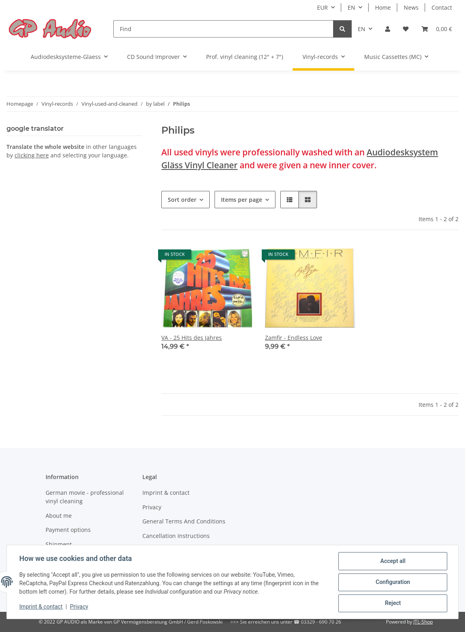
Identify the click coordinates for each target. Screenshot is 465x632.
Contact (442, 7)
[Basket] (437, 29)
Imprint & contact (41, 607)
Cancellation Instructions (176, 536)
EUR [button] (322, 7)
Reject (392, 603)
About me (59, 515)
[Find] (223, 29)
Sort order (182, 199)
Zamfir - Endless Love (293, 337)
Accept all (392, 561)
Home (383, 7)
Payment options (68, 530)
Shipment (59, 544)
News (411, 7)
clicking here (32, 155)
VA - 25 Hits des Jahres (191, 337)
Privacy (80, 607)
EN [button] (351, 7)
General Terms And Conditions (183, 521)
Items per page (241, 199)
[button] (387, 29)
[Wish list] (405, 29)
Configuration (392, 582)
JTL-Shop (423, 621)
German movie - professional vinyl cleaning (85, 497)
